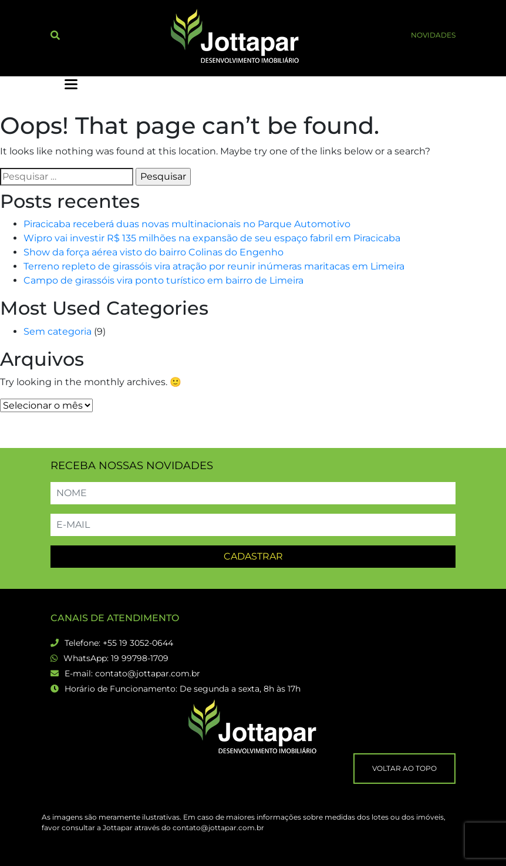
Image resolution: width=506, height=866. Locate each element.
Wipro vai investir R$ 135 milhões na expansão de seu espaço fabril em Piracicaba (211, 238)
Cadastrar (253, 556)
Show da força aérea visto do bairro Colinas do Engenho (153, 252)
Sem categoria (57, 331)
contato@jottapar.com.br (147, 673)
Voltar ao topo (404, 768)
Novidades (433, 35)
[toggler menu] (71, 84)
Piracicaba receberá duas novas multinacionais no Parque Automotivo (186, 224)
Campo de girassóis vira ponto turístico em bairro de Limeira (163, 280)
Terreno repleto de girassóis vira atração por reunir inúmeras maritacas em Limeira (213, 266)
